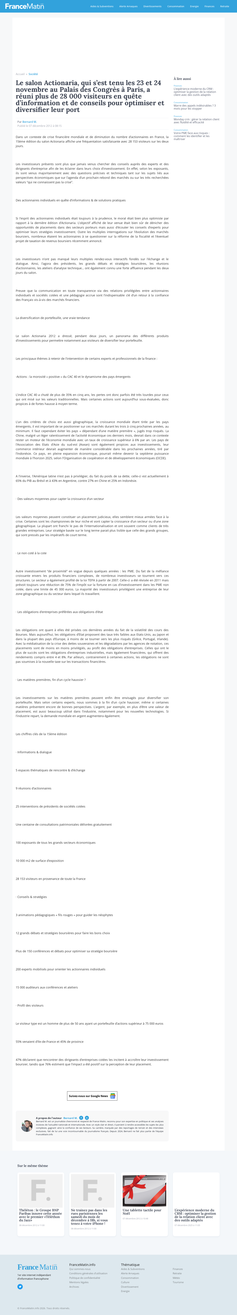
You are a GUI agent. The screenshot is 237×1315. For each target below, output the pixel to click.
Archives (74, 1286)
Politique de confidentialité (84, 1277)
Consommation (175, 6)
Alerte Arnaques (128, 6)
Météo (176, 1277)
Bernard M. (29, 122)
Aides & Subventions (101, 6)
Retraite (224, 6)
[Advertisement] (118, 46)
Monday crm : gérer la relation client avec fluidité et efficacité (196, 120)
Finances (209, 6)
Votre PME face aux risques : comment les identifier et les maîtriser (192, 136)
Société (33, 74)
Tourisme (178, 1282)
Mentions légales (79, 1282)
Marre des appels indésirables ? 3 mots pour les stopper (195, 107)
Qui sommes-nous (80, 1269)
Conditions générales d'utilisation (88, 1273)
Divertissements (152, 6)
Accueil (20, 74)
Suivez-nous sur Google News (92, 1096)
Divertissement (129, 1286)
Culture (125, 1282)
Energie (194, 6)
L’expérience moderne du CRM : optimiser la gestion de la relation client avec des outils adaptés (195, 92)
